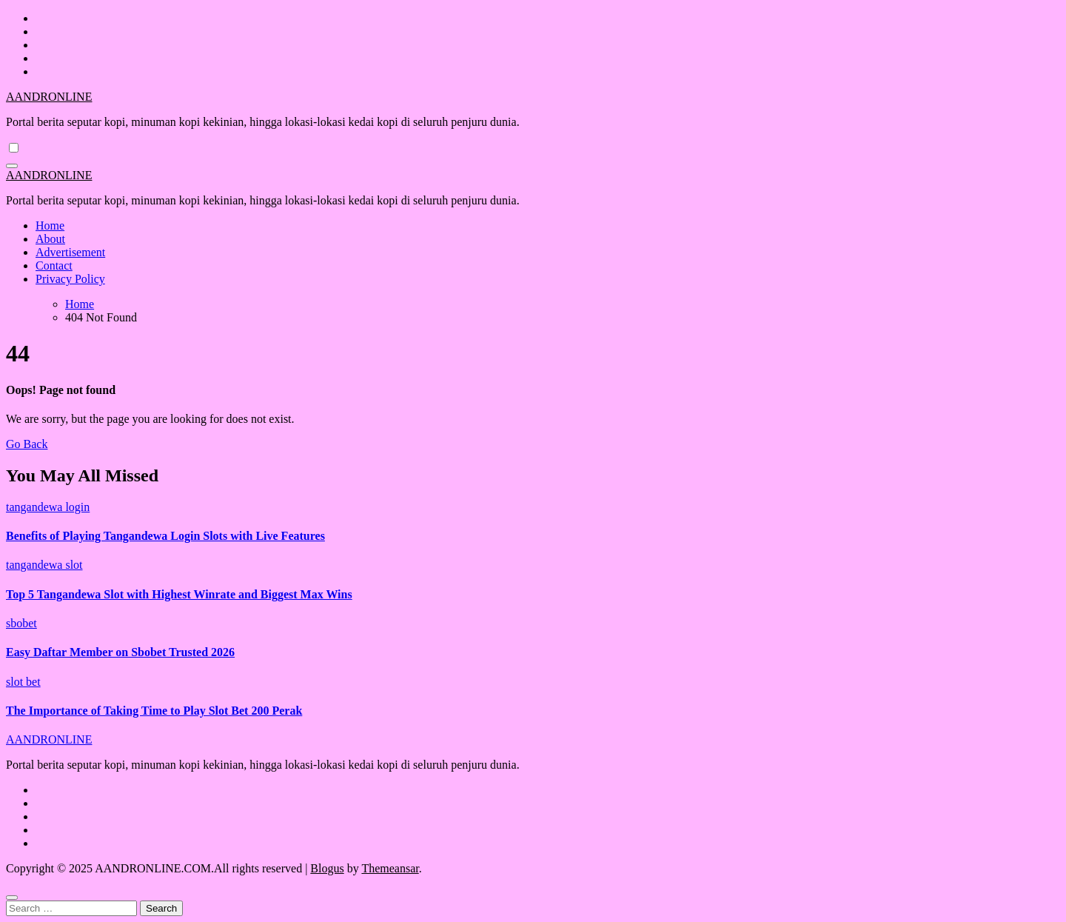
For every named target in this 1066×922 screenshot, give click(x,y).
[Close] (12, 897)
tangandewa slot (44, 564)
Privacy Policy (70, 279)
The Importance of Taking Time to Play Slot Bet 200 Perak (154, 710)
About (50, 239)
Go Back (26, 444)
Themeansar (389, 868)
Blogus (326, 868)
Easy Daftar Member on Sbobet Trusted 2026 (120, 652)
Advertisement (70, 252)
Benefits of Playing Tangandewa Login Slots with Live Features (165, 536)
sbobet (21, 623)
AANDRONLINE (49, 96)
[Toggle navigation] (12, 166)
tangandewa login (48, 507)
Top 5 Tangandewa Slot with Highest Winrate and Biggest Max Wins (179, 594)
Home (50, 225)
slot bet (23, 681)
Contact (54, 265)
